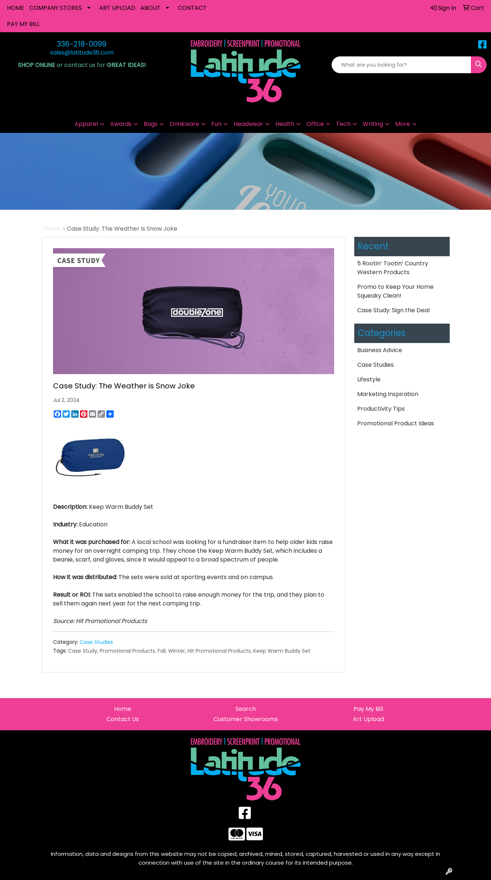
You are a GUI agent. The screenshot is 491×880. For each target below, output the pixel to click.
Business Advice (379, 350)
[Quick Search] (401, 64)
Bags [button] (151, 124)
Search (245, 709)
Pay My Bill (368, 709)
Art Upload (368, 719)
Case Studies (96, 642)
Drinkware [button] (184, 124)
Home (52, 228)
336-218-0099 (81, 44)
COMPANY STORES (55, 8)
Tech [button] (343, 124)
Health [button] (284, 124)
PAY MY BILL (23, 24)
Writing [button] (373, 124)
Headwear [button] (248, 124)
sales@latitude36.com (82, 52)
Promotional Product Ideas (395, 423)
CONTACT (192, 8)
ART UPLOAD (117, 8)
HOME (15, 8)
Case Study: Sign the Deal (393, 310)
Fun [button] (216, 124)
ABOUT (150, 8)
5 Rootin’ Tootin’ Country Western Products (392, 267)
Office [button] (315, 124)
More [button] (402, 124)
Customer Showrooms (246, 719)
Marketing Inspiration (387, 394)
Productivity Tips (381, 408)
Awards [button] (121, 124)
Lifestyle (369, 379)
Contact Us (122, 719)
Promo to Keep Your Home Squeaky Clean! (395, 291)
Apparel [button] (86, 124)
